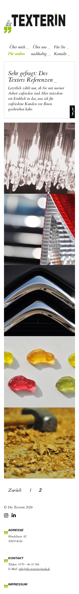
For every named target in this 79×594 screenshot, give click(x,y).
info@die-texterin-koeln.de (34, 569)
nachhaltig (39, 54)
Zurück (14, 490)
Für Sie (59, 47)
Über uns (40, 47)
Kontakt (60, 54)
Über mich (17, 47)
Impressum (17, 584)
